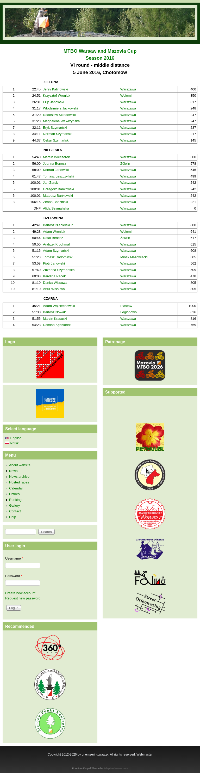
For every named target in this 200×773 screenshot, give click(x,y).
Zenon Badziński (55, 202)
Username (14, 558)
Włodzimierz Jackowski (60, 108)
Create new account (20, 593)
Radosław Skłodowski (59, 115)
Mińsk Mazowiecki (134, 257)
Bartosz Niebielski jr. (58, 225)
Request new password (22, 598)
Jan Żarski (51, 183)
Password (13, 576)
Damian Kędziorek (57, 325)
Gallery (14, 505)
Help (12, 517)
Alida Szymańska (56, 208)
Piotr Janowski (54, 263)
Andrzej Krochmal (56, 244)
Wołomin (126, 95)
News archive (19, 476)
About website (19, 465)
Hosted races (19, 482)
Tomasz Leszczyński (58, 176)
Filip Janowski (53, 102)
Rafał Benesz (53, 238)
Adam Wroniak (54, 232)
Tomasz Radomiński (58, 257)
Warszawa (128, 89)
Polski (12, 443)
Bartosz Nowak (54, 312)
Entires (14, 494)
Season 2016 (100, 58)
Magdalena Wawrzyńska (61, 121)
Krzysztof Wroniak (56, 95)
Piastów (126, 306)
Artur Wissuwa (54, 289)
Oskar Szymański (56, 140)
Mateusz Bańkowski (58, 196)
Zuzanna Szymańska (58, 270)
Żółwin (125, 163)
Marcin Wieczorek (56, 157)
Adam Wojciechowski (59, 306)
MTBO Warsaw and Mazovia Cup (100, 51)
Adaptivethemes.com (116, 768)
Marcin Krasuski (55, 319)
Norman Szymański (57, 134)
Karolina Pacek (54, 276)
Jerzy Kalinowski (55, 89)
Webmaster (144, 754)
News (13, 471)
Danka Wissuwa (55, 283)
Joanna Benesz (54, 163)
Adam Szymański (56, 251)
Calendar (16, 488)
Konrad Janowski (56, 170)
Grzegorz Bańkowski (58, 189)
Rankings (16, 500)
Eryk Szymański (55, 128)
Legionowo (128, 312)
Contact (15, 511)
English (13, 438)
